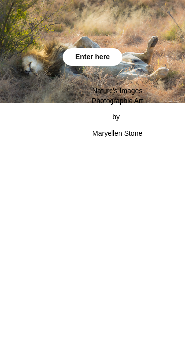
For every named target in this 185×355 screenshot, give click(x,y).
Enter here (92, 57)
